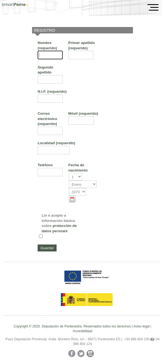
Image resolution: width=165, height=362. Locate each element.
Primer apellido (81, 45)
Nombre (47, 45)
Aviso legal (141, 326)
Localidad (56, 143)
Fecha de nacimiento (78, 167)
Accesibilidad (83, 331)
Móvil (83, 113)
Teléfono (45, 165)
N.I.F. (52, 91)
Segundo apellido (45, 69)
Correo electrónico (47, 118)
